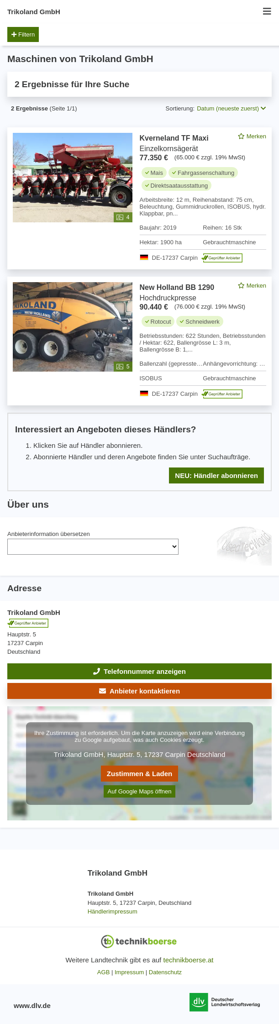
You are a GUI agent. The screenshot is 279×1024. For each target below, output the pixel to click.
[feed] (139, 309)
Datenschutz (165, 972)
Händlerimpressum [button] (112, 911)
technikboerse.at (188, 960)
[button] (139, 691)
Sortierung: (180, 108)
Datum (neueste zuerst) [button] (231, 108)
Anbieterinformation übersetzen (48, 533)
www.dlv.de (32, 1005)
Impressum (129, 972)
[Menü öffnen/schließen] (267, 12)
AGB (103, 972)
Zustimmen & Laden (139, 773)
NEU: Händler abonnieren (216, 475)
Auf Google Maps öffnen (140, 791)
